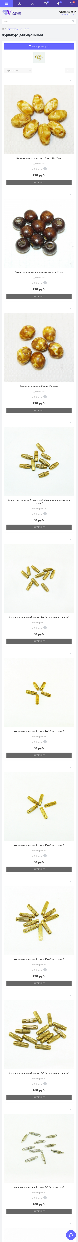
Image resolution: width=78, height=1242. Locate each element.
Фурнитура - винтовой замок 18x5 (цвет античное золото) (39, 1073)
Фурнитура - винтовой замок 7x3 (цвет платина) (39, 1187)
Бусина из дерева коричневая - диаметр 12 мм (39, 272)
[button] (32, 3)
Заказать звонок (67, 14)
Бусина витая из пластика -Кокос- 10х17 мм (38, 158)
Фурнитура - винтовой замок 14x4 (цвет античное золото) (39, 617)
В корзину (39, 182)
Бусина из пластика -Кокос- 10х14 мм (39, 386)
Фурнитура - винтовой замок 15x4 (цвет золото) (39, 845)
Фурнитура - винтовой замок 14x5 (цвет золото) (39, 731)
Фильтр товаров (39, 46)
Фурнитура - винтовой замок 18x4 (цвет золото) (39, 959)
